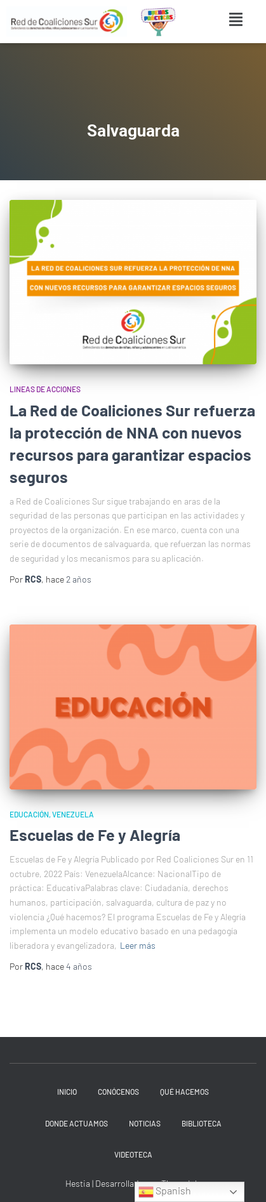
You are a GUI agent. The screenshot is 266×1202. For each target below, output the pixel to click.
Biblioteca (202, 1123)
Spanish (164, 1191)
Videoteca (133, 1154)
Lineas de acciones (45, 389)
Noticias (145, 1123)
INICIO (67, 1091)
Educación (29, 814)
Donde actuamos (76, 1123)
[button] (236, 19)
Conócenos (118, 1091)
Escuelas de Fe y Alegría (95, 834)
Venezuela (73, 814)
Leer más (138, 945)
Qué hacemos (184, 1091)
